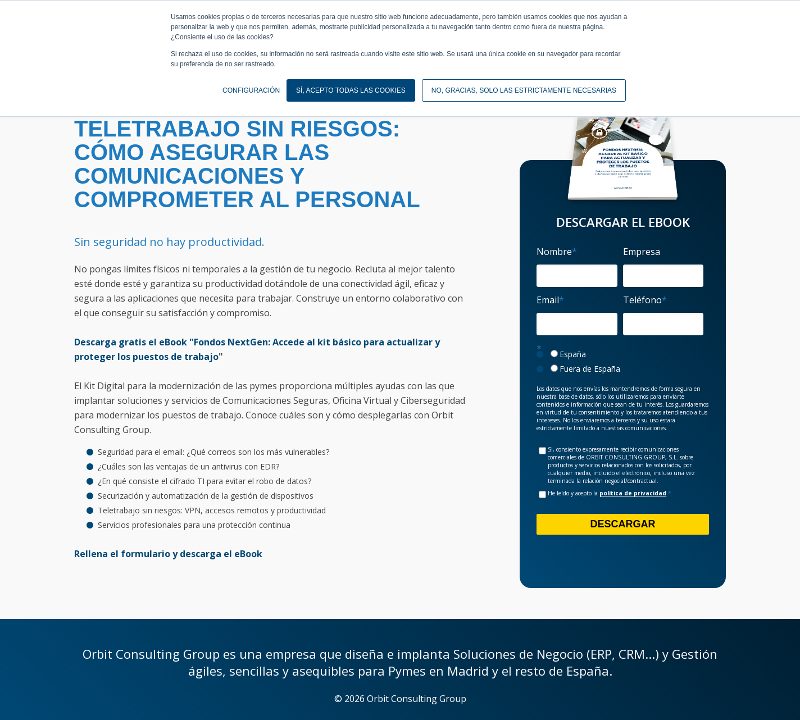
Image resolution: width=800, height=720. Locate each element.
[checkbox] (620, 361)
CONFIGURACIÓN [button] (251, 90)
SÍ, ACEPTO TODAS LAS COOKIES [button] (351, 90)
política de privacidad (632, 493)
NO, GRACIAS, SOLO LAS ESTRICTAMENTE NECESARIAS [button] (523, 90)
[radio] (620, 354)
